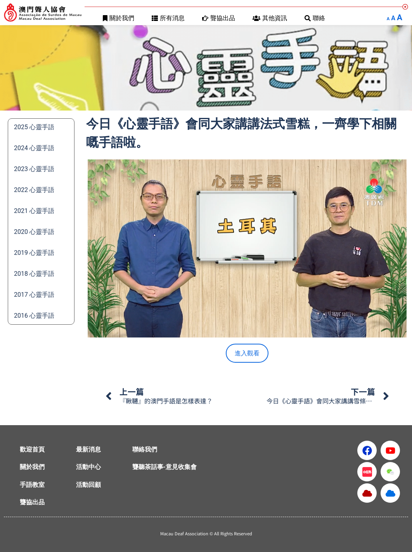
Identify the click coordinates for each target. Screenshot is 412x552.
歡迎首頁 (32, 449)
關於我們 (118, 18)
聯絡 (315, 18)
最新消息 (88, 449)
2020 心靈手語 (34, 231)
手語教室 (32, 484)
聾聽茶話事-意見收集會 (164, 467)
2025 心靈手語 (34, 127)
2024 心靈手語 (34, 148)
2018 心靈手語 (34, 273)
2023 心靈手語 (34, 169)
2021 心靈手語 (34, 211)
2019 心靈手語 (34, 252)
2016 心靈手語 (34, 315)
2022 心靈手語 (34, 190)
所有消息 (168, 18)
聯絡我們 (144, 449)
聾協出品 (218, 18)
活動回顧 (88, 484)
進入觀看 (247, 353)
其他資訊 (270, 18)
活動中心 (88, 467)
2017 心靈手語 (34, 294)
